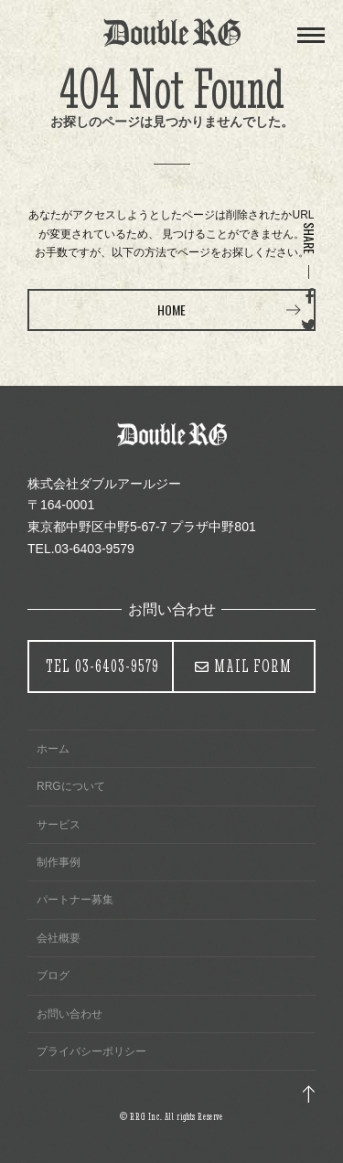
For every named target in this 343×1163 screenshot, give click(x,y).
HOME (171, 309)
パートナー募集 (75, 899)
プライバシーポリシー (91, 1051)
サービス (58, 824)
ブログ (53, 975)
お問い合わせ (69, 1014)
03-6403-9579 (102, 666)
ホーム (53, 748)
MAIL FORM (253, 666)
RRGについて (71, 786)
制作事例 (58, 862)
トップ (309, 1094)
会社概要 (58, 938)
